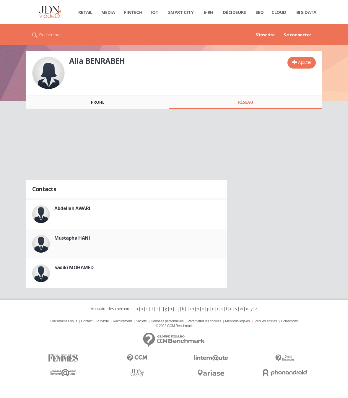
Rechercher (50, 35)
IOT (154, 12)
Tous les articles (265, 321)
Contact (86, 321)
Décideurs (234, 12)
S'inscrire (265, 35)
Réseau (245, 102)
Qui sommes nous (63, 321)
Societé (141, 321)
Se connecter (297, 35)
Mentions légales (237, 321)
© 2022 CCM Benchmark (173, 326)
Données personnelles (167, 321)
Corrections (289, 321)
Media (108, 12)
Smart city (181, 12)
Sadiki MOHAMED (73, 267)
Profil (97, 102)
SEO (260, 12)
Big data (306, 12)
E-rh (208, 12)
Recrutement (122, 321)
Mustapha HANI (72, 238)
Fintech (133, 12)
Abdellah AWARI (72, 208)
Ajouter (304, 62)
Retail (85, 12)
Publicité (103, 321)
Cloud (278, 12)
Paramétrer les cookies (204, 321)
